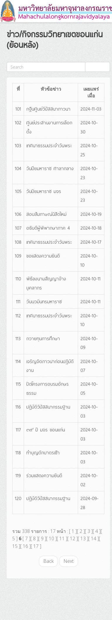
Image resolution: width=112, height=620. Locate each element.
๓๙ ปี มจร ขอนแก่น (45, 429)
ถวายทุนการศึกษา (43, 338)
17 (36, 546)
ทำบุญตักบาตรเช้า (43, 452)
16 (25, 546)
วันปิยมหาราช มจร (43, 190)
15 (15, 546)
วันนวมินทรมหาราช (44, 301)
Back (48, 561)
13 (83, 538)
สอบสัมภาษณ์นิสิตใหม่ (46, 213)
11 (62, 538)
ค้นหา (97, 67)
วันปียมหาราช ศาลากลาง (50, 168)
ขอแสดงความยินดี (43, 255)
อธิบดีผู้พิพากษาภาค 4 (48, 227)
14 (93, 538)
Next (68, 561)
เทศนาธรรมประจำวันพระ (49, 145)
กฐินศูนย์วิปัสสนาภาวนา (48, 108)
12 (72, 538)
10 (51, 538)
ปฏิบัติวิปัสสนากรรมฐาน (48, 406)
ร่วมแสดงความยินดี (44, 475)
